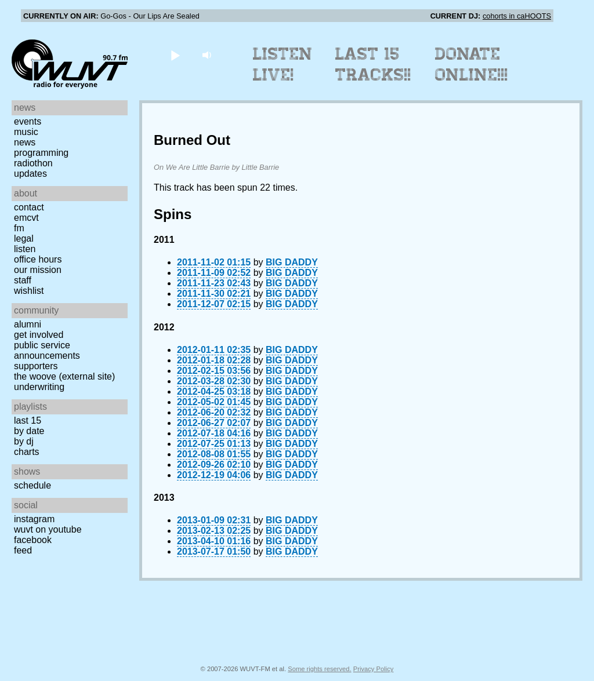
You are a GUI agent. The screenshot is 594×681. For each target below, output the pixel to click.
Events (27, 121)
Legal (24, 238)
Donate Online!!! (471, 64)
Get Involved (38, 335)
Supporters (36, 366)
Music (26, 132)
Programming (41, 153)
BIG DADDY (292, 262)
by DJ (24, 441)
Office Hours (37, 259)
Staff (22, 280)
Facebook (33, 540)
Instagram (34, 519)
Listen (24, 249)
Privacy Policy (373, 668)
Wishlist (29, 291)
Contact (29, 207)
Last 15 (27, 420)
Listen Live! (283, 64)
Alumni (27, 324)
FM (19, 228)
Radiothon (33, 163)
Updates (30, 174)
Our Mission (37, 270)
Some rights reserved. (319, 668)
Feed (23, 550)
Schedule (32, 485)
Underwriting (39, 387)
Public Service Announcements (47, 350)
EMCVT (26, 218)
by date (29, 431)
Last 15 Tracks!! (373, 64)
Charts (26, 452)
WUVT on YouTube (48, 529)
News (24, 142)
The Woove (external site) (64, 376)
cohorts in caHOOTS (517, 16)
